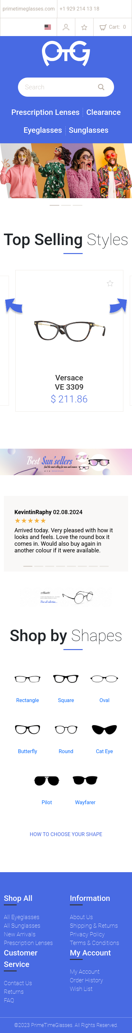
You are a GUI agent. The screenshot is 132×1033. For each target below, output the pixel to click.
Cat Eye (104, 751)
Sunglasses (89, 130)
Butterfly (27, 751)
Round (66, 751)
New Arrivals (20, 934)
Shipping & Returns (94, 925)
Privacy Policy (87, 934)
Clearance (103, 112)
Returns (14, 991)
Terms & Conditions (94, 942)
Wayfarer (85, 802)
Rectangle (27, 700)
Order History (86, 980)
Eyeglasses (42, 130)
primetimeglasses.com (29, 9)
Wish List (81, 988)
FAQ (9, 1000)
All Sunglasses (22, 925)
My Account (85, 971)
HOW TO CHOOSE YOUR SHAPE (66, 834)
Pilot (47, 802)
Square (66, 700)
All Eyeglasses (21, 917)
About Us (81, 917)
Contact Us (18, 983)
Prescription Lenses (45, 112)
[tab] (54, 205)
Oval (104, 700)
